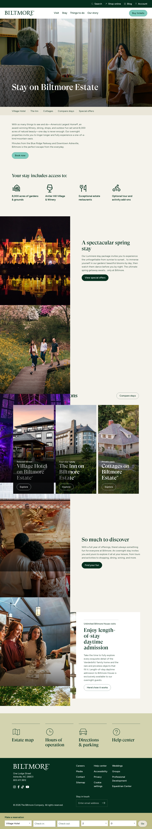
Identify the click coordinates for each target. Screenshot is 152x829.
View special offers (95, 277)
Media (79, 771)
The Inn (34, 111)
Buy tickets (138, 13)
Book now (20, 155)
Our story (92, 12)
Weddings (117, 765)
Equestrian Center (122, 786)
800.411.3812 (19, 780)
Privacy (98, 776)
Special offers (86, 111)
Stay (64, 12)
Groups (116, 771)
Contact (80, 776)
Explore (24, 486)
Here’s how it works (97, 687)
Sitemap (80, 782)
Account (141, 4)
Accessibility (100, 771)
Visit (56, 12)
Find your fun (92, 565)
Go (142, 823)
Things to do (77, 12)
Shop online (113, 4)
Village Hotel (19, 111)
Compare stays (66, 111)
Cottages (48, 111)
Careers (80, 765)
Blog (128, 4)
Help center (100, 765)
